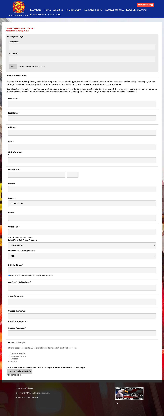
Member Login (145, 5)
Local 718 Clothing (136, 10)
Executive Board (93, 10)
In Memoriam (73, 10)
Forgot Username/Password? (32, 66)
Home (47, 10)
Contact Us (54, 14)
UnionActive (32, 397)
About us (58, 10)
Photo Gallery (38, 14)
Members (35, 10)
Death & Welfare (114, 10)
